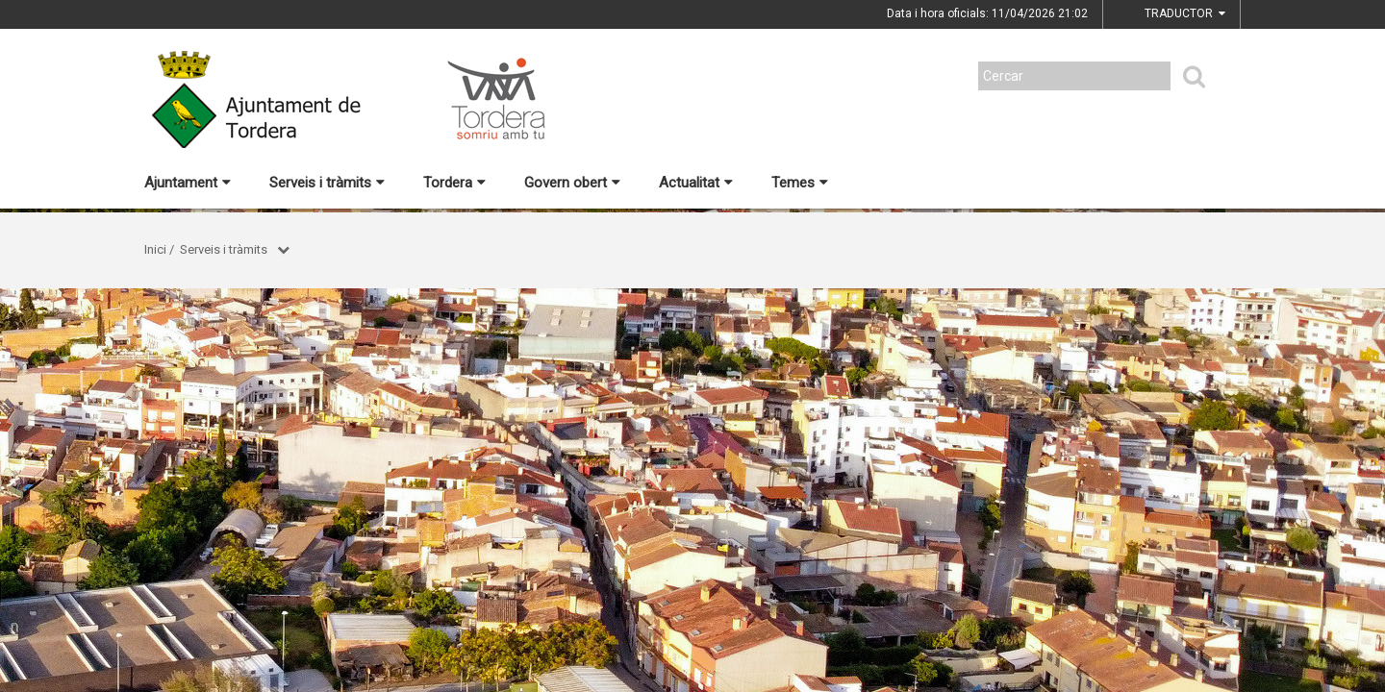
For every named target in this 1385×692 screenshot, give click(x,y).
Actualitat (696, 182)
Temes (799, 182)
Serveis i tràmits (327, 182)
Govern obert (572, 182)
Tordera (454, 182)
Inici (155, 249)
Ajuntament (187, 182)
